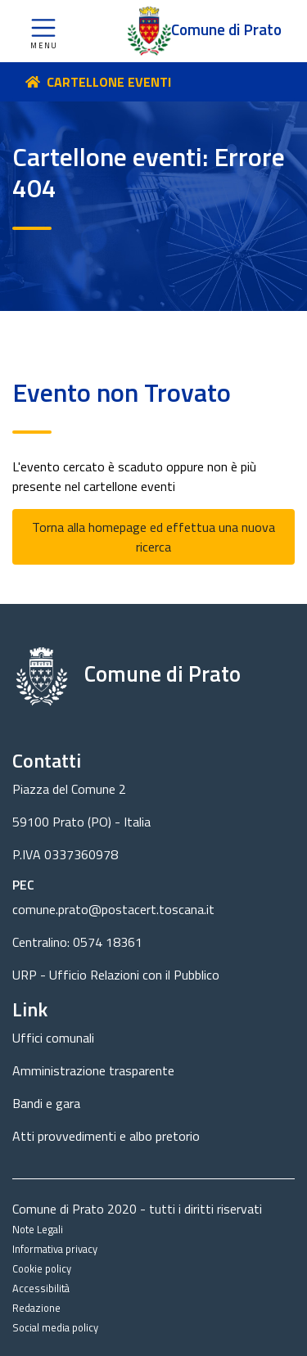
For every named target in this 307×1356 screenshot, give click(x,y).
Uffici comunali (53, 1037)
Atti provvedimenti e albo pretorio (106, 1136)
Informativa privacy (54, 1249)
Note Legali (37, 1229)
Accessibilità (41, 1288)
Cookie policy (41, 1268)
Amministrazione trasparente (93, 1070)
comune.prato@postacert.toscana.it (113, 909)
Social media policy (55, 1327)
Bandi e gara (46, 1103)
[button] (43, 31)
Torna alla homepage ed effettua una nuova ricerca (153, 536)
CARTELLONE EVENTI (109, 82)
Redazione (36, 1308)
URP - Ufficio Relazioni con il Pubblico (115, 974)
